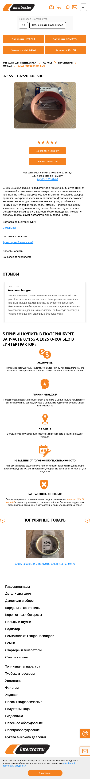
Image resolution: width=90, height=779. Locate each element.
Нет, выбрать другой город (47, 25)
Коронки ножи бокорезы (23, 614)
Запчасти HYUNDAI (23, 50)
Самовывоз (10, 227)
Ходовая (11, 695)
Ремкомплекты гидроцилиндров (29, 636)
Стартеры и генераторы (23, 650)
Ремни (10, 643)
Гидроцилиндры (17, 586)
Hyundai (10, 502)
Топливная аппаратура (22, 666)
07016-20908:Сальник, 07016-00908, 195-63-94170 (44, 563)
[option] (45, 105)
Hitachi (80, 499)
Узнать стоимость (47, 161)
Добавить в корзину (48, 150)
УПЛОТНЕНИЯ (65, 62)
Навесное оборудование (24, 723)
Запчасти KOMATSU (66, 39)
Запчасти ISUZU (65, 50)
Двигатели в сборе (19, 600)
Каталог (47, 62)
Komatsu (71, 499)
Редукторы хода (17, 709)
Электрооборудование (22, 730)
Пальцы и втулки (18, 622)
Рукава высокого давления (25, 737)
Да (23, 25)
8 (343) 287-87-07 (47, 179)
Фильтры (12, 687)
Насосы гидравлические (23, 702)
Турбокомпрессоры (20, 673)
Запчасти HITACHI (23, 39)
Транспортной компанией (18, 242)
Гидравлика (14, 716)
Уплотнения (14, 680)
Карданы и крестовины (22, 608)
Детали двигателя (19, 593)
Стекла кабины (16, 657)
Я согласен (45, 773)
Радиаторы (13, 629)
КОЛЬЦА (7, 65)
